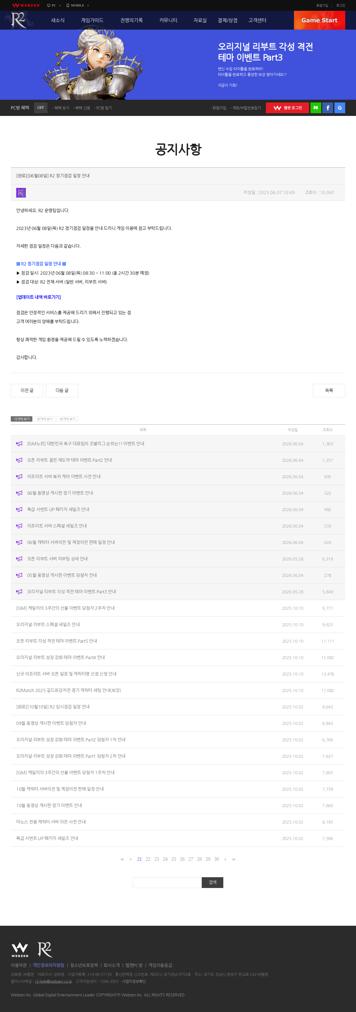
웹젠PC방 (134, 965)
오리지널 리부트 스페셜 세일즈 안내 (48, 624)
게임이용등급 (160, 965)
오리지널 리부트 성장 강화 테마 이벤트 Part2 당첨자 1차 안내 (70, 739)
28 (199, 859)
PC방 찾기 (104, 108)
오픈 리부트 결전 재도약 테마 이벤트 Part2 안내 (69, 460)
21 (139, 859)
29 (208, 859)
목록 (329, 390)
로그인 (340, 5)
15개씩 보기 (22, 419)
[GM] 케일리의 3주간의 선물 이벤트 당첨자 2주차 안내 (65, 608)
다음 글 (62, 390)
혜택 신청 (82, 108)
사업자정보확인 (134, 981)
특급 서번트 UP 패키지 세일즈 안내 (58, 509)
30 (216, 859)
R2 (19, 20)
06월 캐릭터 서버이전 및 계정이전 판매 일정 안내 (71, 542)
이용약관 (19, 965)
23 (156, 859)
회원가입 (322, 5)
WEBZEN (20, 950)
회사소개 (111, 965)
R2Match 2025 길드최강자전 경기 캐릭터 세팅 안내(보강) (68, 690)
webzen (25, 5)
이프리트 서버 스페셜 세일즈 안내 (57, 525)
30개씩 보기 (45, 419)
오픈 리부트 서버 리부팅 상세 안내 (57, 558)
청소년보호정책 (84, 965)
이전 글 (26, 390)
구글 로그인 (339, 107)
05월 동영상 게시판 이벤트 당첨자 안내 (62, 575)
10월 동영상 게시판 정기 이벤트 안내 (49, 805)
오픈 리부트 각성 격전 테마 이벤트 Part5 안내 (56, 640)
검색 (213, 882)
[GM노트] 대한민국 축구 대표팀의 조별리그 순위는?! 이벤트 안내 (85, 443)
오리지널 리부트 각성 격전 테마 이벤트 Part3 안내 (71, 591)
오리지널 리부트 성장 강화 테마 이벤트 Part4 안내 (60, 657)
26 (182, 859)
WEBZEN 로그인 (287, 107)
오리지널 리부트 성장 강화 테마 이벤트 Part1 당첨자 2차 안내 (70, 756)
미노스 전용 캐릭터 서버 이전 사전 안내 (50, 821)
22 (148, 859)
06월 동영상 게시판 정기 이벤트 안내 (60, 492)
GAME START (319, 20)
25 (173, 859)
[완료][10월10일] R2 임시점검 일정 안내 (53, 706)
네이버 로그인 (315, 107)
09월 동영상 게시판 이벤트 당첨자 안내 (51, 723)
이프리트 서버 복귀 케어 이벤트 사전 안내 (64, 476)
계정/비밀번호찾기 (246, 108)
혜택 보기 (61, 108)
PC (54, 5)
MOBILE (77, 5)
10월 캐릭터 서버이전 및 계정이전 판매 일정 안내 (60, 788)
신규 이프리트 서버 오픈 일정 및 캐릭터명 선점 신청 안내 (66, 673)
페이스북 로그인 (327, 107)
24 (165, 859)
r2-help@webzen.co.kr (53, 981)
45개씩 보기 (68, 419)
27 (191, 859)
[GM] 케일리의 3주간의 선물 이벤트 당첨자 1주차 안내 (65, 772)
